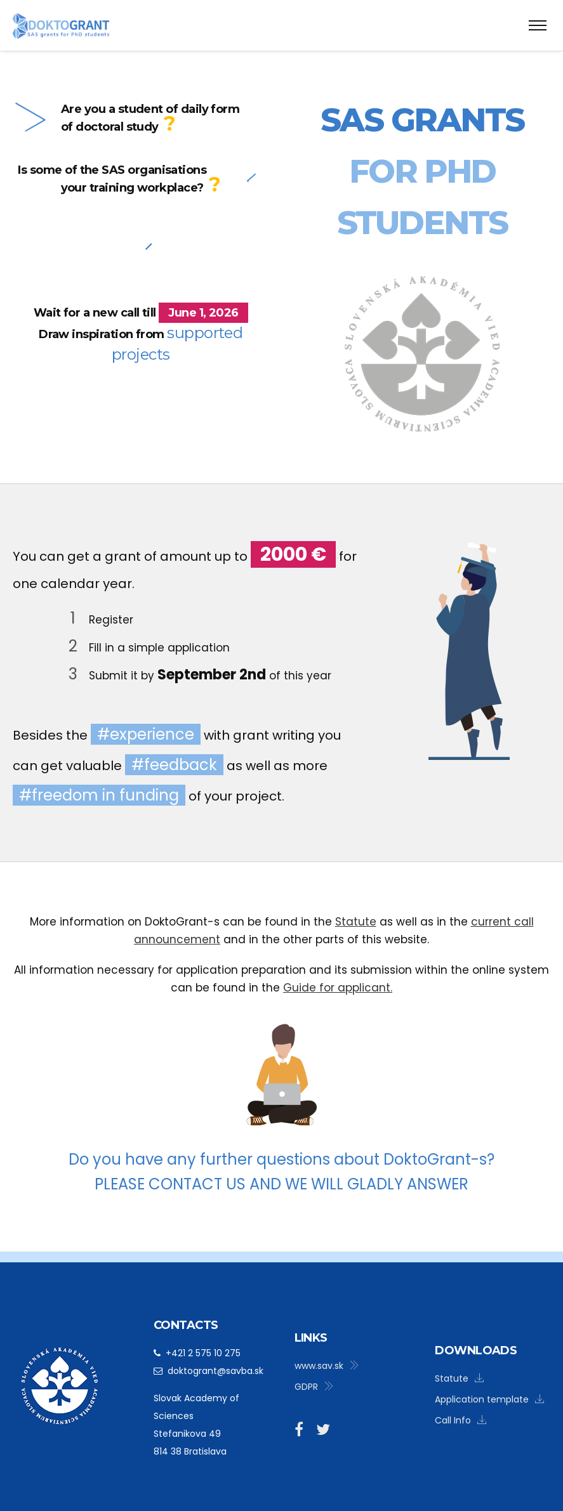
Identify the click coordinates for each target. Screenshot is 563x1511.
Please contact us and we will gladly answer (281, 1184)
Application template (489, 1399)
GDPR (314, 1386)
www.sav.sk (327, 1365)
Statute (355, 921)
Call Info (460, 1420)
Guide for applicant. (337, 987)
